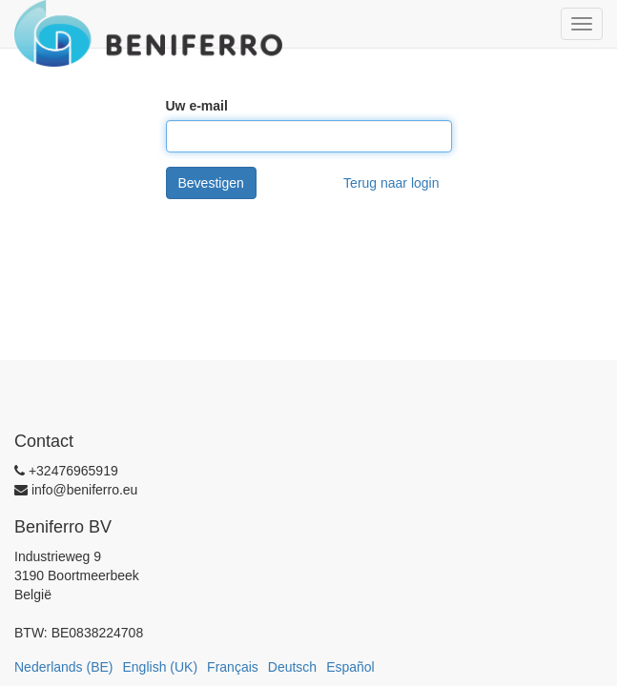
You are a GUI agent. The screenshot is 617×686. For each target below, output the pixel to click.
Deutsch (292, 667)
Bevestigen (211, 183)
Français (232, 667)
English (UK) (160, 667)
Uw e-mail (197, 105)
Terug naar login (391, 183)
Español (350, 667)
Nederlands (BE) (63, 667)
